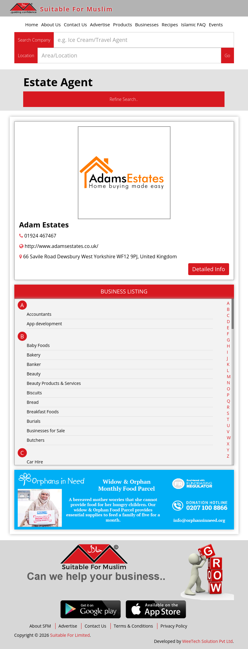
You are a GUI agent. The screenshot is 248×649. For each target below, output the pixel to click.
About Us (51, 24)
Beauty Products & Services (54, 383)
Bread (33, 402)
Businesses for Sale (46, 430)
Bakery (34, 355)
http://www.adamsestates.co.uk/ (59, 246)
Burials (34, 421)
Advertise (100, 24)
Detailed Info (208, 269)
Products (122, 24)
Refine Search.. (124, 99)
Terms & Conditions (133, 626)
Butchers (36, 440)
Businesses (147, 24)
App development (44, 323)
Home (31, 24)
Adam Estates (44, 224)
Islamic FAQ (193, 24)
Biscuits (34, 393)
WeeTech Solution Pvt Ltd (207, 641)
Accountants (39, 314)
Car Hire (35, 462)
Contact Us (75, 24)
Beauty (34, 374)
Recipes (170, 24)
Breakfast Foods (43, 412)
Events (216, 24)
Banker (34, 364)
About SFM (40, 626)
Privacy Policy (173, 626)
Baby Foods (38, 345)
